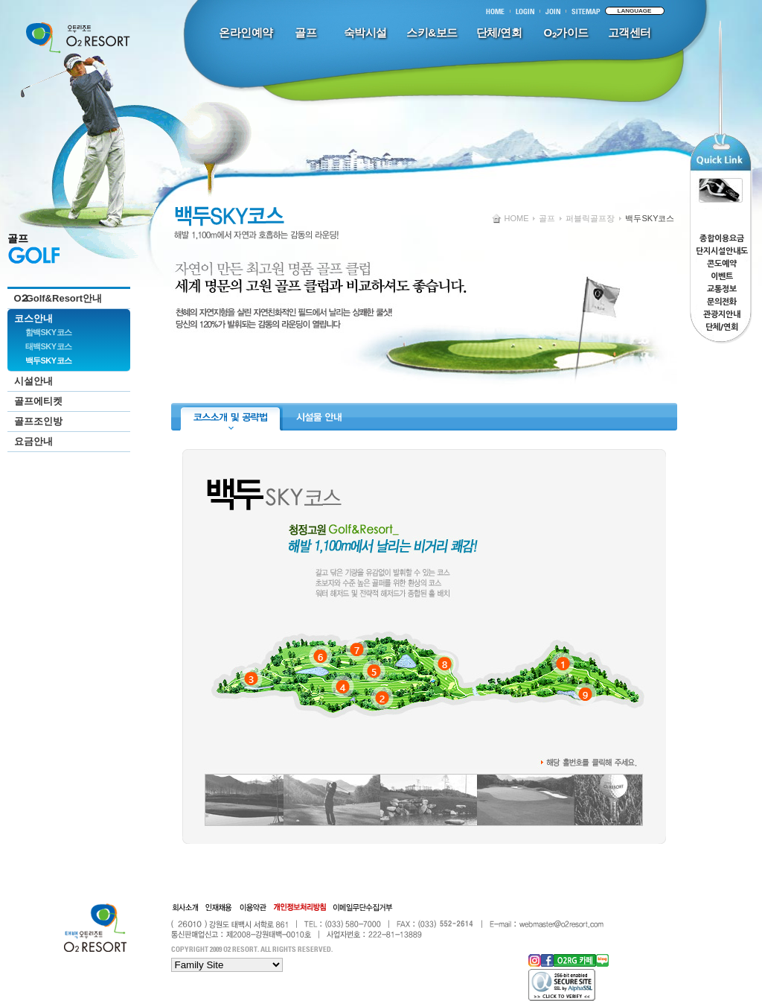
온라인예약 (246, 32)
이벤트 (722, 277)
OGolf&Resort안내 (58, 298)
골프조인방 (38, 421)
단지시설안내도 (722, 251)
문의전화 (722, 302)
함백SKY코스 (48, 332)
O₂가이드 (565, 32)
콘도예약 (722, 264)
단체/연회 (499, 32)
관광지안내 (721, 315)
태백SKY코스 (48, 346)
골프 (305, 32)
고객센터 (629, 32)
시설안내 (33, 381)
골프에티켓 (38, 401)
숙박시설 (365, 32)
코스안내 (33, 318)
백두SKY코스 (48, 360)
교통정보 (722, 289)
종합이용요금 (721, 239)
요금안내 (33, 441)
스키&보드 (431, 32)
